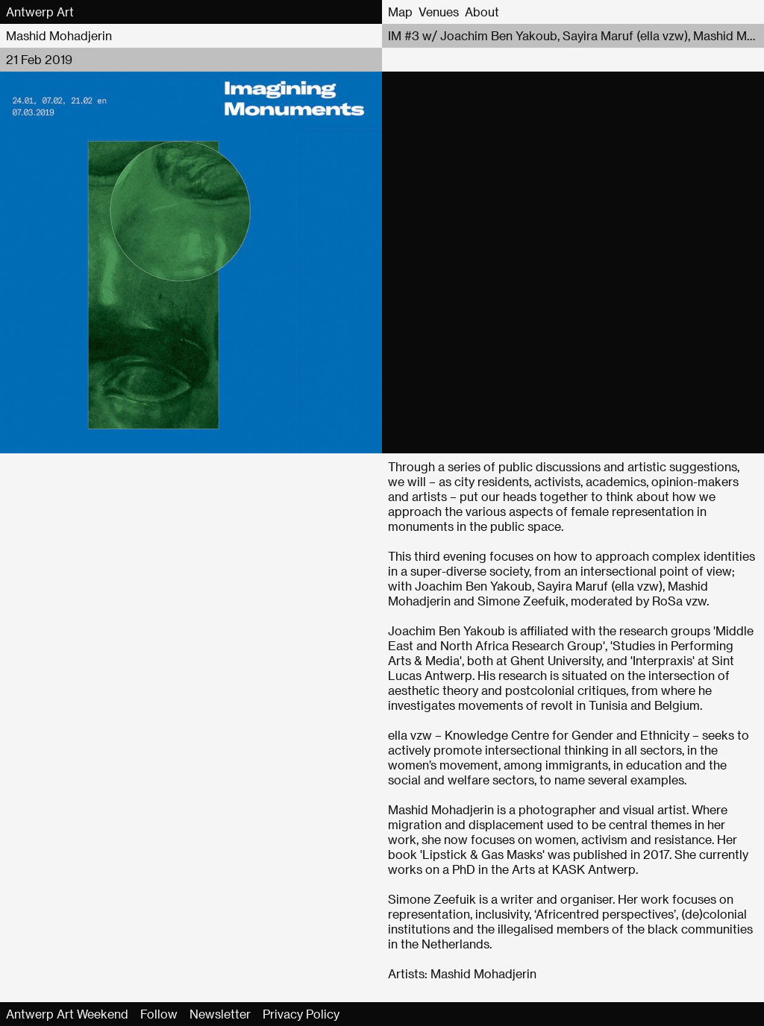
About (482, 11)
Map (400, 11)
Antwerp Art (40, 11)
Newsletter (220, 1014)
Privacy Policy (301, 1014)
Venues (439, 11)
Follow (159, 1014)
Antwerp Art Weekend (67, 1014)
